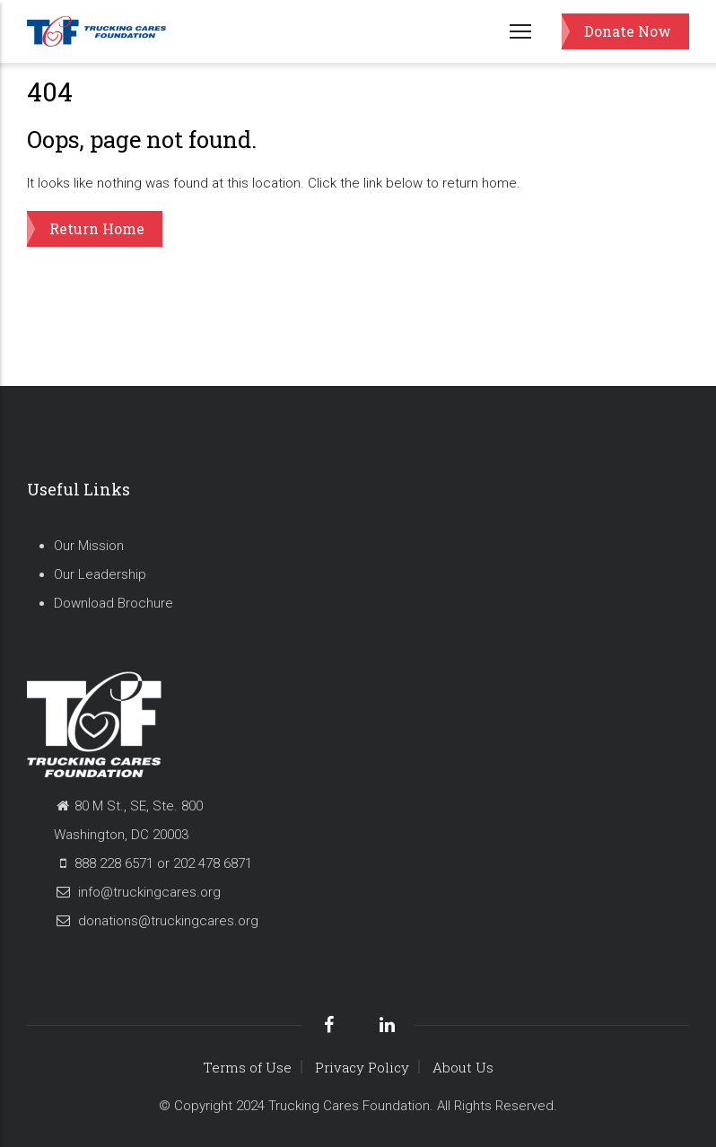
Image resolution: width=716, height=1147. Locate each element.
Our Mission (89, 546)
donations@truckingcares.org (156, 921)
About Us (462, 1067)
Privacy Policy (362, 1067)
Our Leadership (100, 574)
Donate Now (627, 31)
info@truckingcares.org (137, 892)
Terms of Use (247, 1067)
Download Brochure (113, 603)
